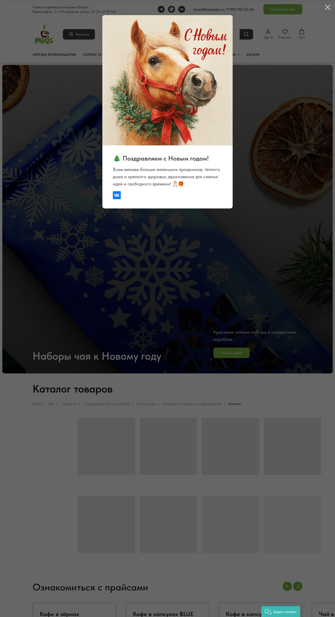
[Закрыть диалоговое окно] (328, 7)
